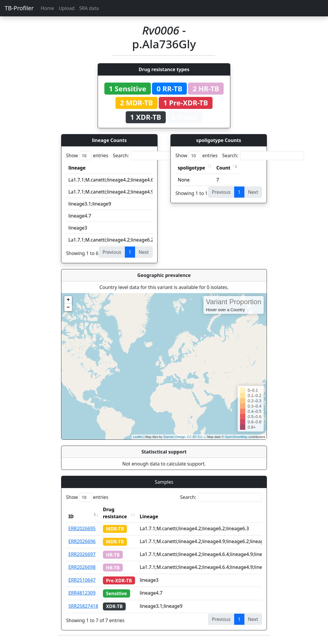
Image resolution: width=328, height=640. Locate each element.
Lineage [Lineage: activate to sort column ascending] (149, 516)
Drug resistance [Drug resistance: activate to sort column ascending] (115, 513)
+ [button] (68, 299)
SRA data (89, 8)
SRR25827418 (83, 606)
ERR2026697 (82, 554)
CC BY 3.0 (194, 437)
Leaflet (138, 437)
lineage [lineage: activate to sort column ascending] (77, 168)
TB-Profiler (19, 8)
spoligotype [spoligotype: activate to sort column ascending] (191, 168)
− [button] (68, 307)
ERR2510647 (82, 580)
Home (47, 8)
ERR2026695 (82, 528)
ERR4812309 (82, 593)
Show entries (87, 155)
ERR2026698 (82, 567)
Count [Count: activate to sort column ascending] (223, 168)
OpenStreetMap (236, 437)
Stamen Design (174, 437)
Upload (67, 8)
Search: (154, 155)
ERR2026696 (82, 541)
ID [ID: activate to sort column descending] (71, 516)
